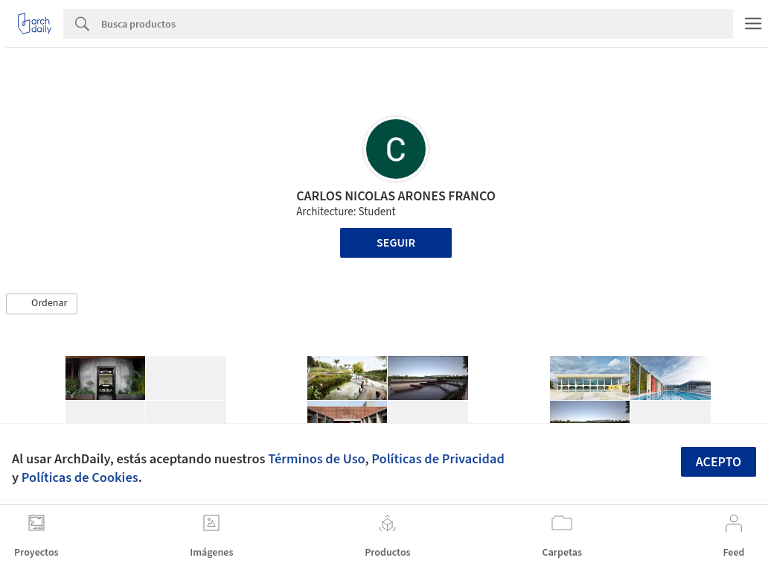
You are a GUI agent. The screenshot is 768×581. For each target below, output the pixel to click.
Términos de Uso (316, 459)
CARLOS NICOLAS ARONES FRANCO (396, 196)
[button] (41, 303)
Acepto (719, 462)
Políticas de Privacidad (438, 459)
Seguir (396, 243)
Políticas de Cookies (80, 477)
